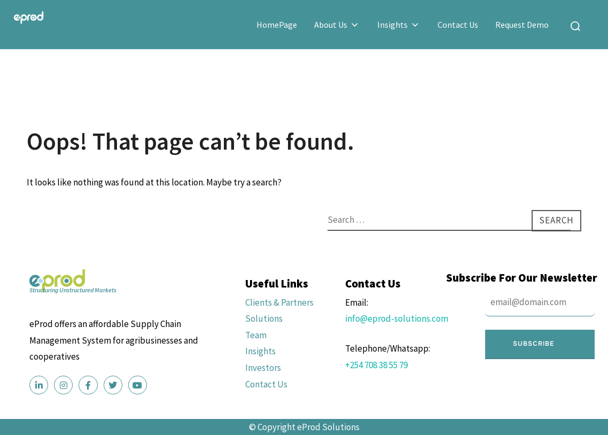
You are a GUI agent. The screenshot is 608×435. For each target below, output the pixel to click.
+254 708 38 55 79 (376, 365)
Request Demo (522, 24)
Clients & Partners (279, 302)
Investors (263, 368)
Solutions (264, 318)
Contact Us (458, 24)
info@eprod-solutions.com (396, 318)
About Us (337, 24)
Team (256, 335)
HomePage (276, 24)
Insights (398, 24)
